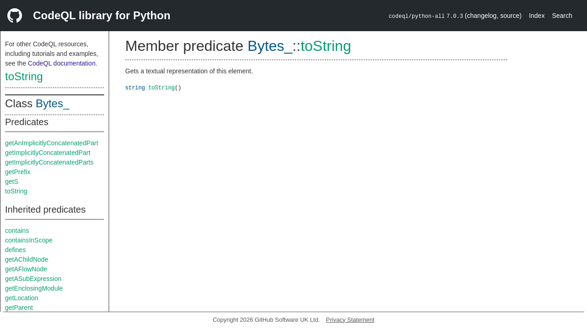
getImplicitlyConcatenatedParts (49, 162)
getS (11, 181)
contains (17, 230)
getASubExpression (33, 278)
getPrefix (17, 172)
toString (24, 76)
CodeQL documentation (61, 63)
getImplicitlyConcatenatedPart (47, 152)
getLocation (21, 298)
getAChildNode (26, 259)
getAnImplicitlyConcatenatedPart (51, 143)
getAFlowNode (26, 269)
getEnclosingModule (34, 288)
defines (15, 249)
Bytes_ (52, 103)
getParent (19, 307)
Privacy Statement (350, 319)
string (135, 87)
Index (536, 15)
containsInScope (29, 240)
